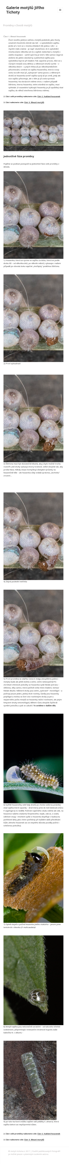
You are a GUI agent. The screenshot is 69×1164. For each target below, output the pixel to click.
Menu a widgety (60, 12)
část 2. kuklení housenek (48, 96)
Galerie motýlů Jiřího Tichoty (25, 10)
